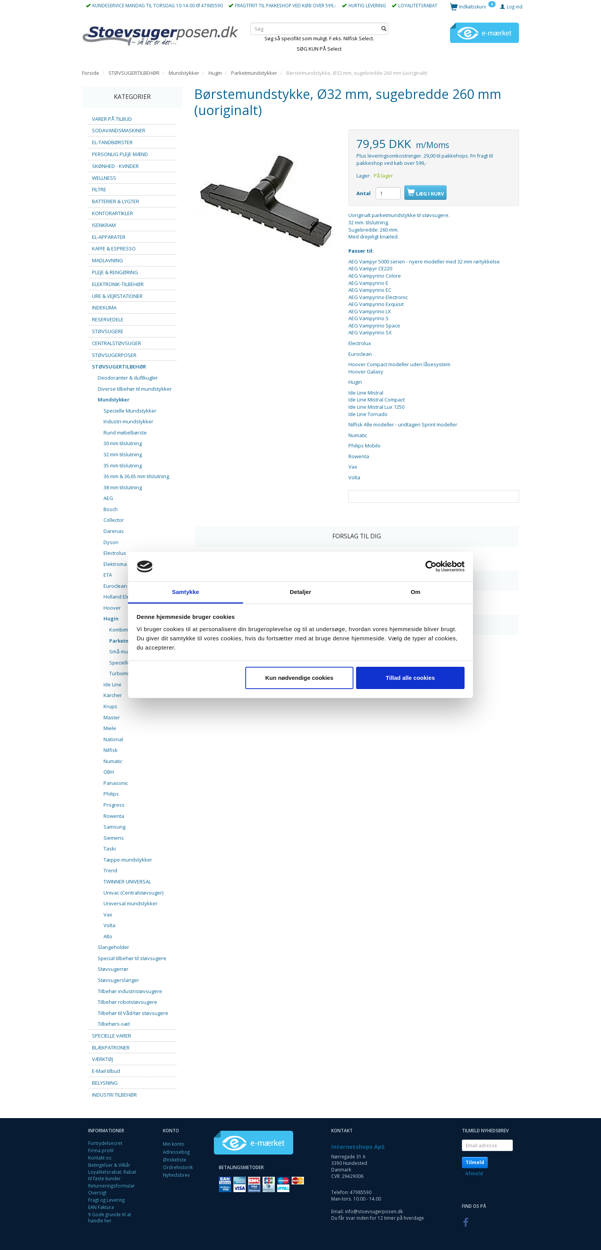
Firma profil (100, 1150)
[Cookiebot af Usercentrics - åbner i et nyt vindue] (431, 566)
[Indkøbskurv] (473, 6)
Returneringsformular (111, 1186)
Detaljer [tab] (300, 592)
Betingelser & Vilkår (109, 1165)
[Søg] (383, 28)
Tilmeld (475, 1162)
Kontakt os (100, 1158)
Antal (364, 193)
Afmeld (474, 1173)
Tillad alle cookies (410, 677)
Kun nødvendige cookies (299, 677)
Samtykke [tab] (185, 592)
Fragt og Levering (106, 1200)
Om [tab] (415, 592)
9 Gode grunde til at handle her (109, 1217)
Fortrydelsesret (105, 1143)
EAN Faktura (101, 1207)
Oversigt (97, 1192)
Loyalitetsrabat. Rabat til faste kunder (112, 1175)
